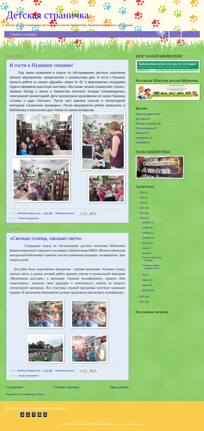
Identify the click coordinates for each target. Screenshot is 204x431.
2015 (142, 296)
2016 (142, 218)
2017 (142, 213)
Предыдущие (119, 387)
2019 (142, 203)
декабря (146, 222)
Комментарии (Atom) (34, 394)
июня (145, 253)
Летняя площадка (145, 128)
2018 (142, 208)
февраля (146, 290)
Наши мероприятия (29, 218)
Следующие (14, 387)
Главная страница (23, 34)
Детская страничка (47, 15)
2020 (142, 197)
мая (144, 275)
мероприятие (142, 137)
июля (145, 248)
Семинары (141, 142)
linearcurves (118, 424)
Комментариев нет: (65, 213)
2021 (142, 192)
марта (145, 285)
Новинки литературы (146, 123)
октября (146, 232)
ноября (146, 227)
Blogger (141, 424)
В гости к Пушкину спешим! (41, 65)
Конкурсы (141, 133)
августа (146, 243)
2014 (142, 302)
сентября (147, 237)
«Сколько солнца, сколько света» (46, 238)
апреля (146, 280)
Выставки (141, 119)
